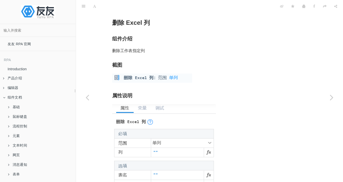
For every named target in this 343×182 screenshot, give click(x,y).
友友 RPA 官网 (19, 44)
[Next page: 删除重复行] (331, 97)
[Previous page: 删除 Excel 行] (87, 97)
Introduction (17, 69)
